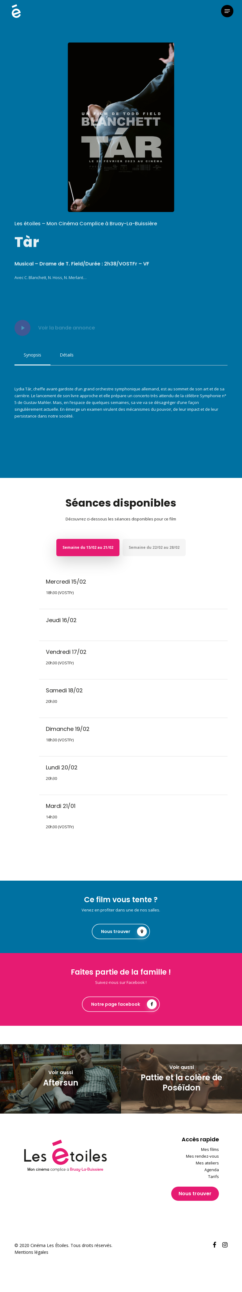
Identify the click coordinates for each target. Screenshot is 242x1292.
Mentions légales (31, 1252)
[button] (227, 11)
